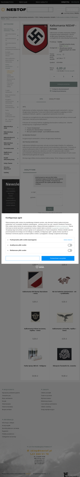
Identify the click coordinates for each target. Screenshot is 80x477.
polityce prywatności (62, 226)
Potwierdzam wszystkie (58, 258)
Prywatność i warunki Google (60, 228)
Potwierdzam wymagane (22, 258)
